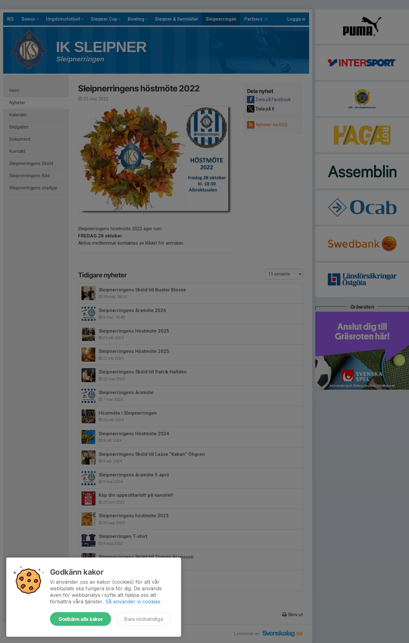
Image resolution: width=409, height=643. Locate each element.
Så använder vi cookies (132, 601)
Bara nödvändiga (143, 619)
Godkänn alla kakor (80, 619)
